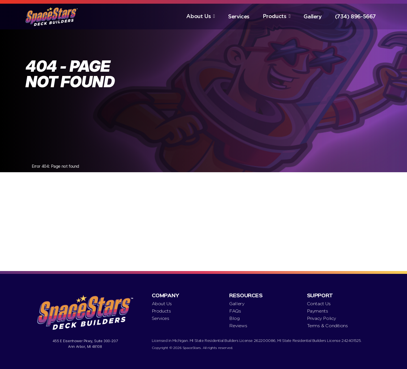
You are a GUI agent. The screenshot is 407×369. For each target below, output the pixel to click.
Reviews (238, 325)
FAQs (235, 311)
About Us (198, 16)
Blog (234, 318)
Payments (317, 311)
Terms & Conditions (327, 325)
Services (239, 16)
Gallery (312, 16)
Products (275, 16)
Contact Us (319, 303)
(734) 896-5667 (355, 16)
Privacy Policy (321, 318)
